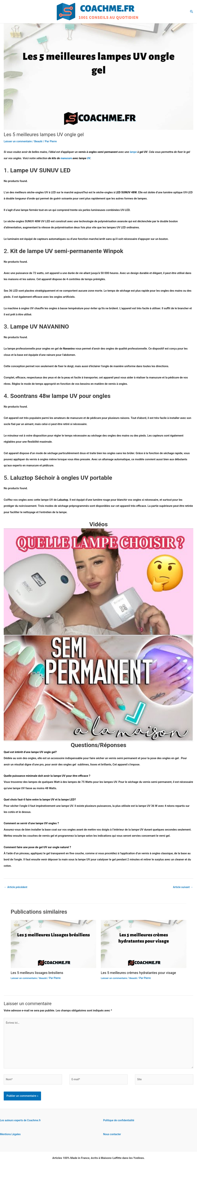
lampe (134, 152)
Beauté (40, 141)
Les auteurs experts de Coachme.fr (22, 1124)
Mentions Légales (11, 1138)
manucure (67, 158)
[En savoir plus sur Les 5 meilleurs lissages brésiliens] (53, 944)
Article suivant (182, 887)
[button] (191, 11)
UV (89, 158)
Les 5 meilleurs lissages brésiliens (39, 973)
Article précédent (16, 887)
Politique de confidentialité (119, 1124)
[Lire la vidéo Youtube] (98, 581)
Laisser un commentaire (19, 141)
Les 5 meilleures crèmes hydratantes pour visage (141, 973)
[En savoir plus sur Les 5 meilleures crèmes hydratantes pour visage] (143, 944)
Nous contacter (112, 1138)
